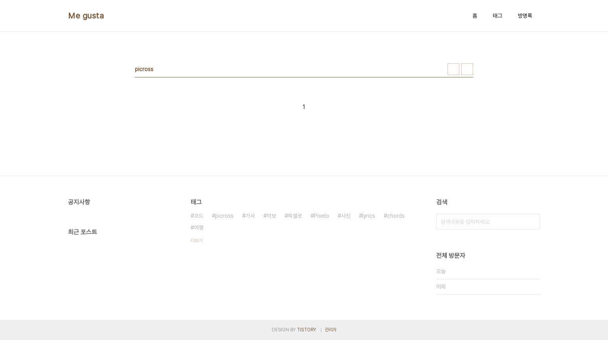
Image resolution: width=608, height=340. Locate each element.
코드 (198, 216)
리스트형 (467, 69)
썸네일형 (453, 69)
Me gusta (86, 15)
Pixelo (321, 216)
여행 (198, 227)
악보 (271, 216)
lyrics (368, 216)
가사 (250, 216)
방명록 (525, 16)
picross (224, 216)
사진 (345, 216)
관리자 (331, 330)
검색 (532, 221)
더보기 (197, 240)
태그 (497, 16)
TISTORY (306, 330)
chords (396, 216)
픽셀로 (295, 216)
